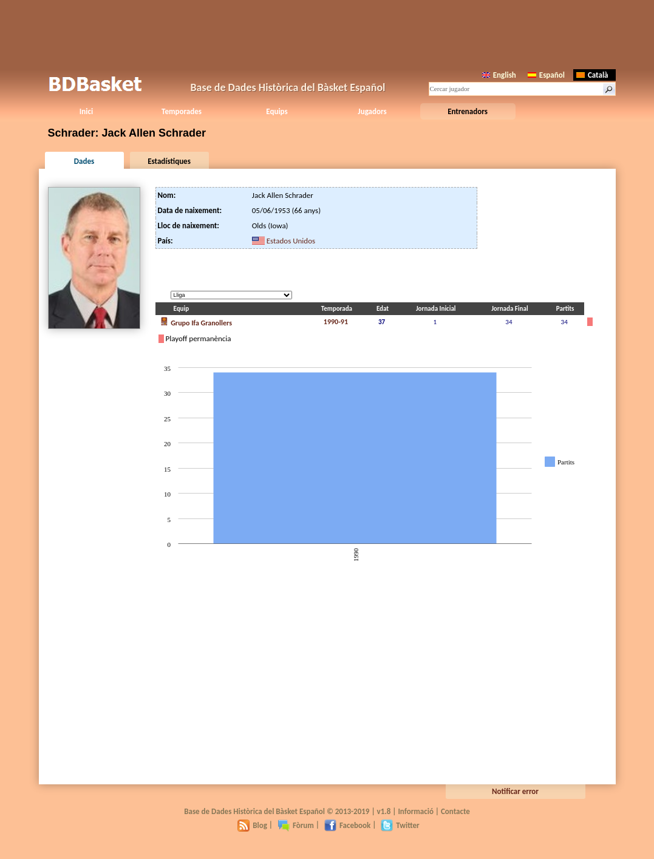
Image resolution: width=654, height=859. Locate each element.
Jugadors (372, 111)
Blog (252, 825)
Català (592, 75)
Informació (416, 811)
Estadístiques (169, 161)
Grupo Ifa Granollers (196, 322)
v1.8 (384, 811)
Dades (84, 161)
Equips (276, 111)
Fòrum (296, 825)
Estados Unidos (291, 240)
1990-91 (336, 321)
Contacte (455, 811)
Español (546, 75)
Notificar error (515, 791)
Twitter (400, 825)
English (499, 75)
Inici (86, 111)
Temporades (182, 111)
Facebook (347, 825)
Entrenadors (468, 111)
